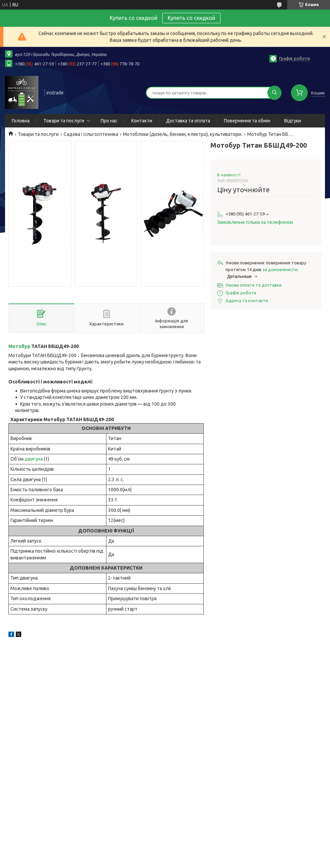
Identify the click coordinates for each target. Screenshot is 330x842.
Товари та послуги (63, 120)
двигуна (34, 459)
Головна (21, 120)
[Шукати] (274, 93)
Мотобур (19, 346)
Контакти (141, 120)
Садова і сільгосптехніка (91, 134)
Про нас (109, 120)
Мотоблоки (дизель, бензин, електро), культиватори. (182, 134)
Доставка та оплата (188, 120)
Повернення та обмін (247, 120)
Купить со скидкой (191, 18)
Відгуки (292, 120)
